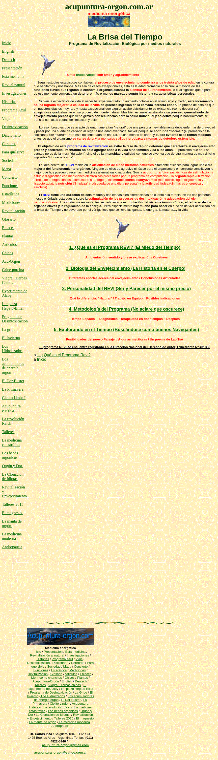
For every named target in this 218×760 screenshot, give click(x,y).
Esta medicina (13, 76)
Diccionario (11, 135)
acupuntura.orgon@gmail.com (65, 745)
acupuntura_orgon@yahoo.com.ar (60, 752)
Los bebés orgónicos (10, 455)
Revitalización (13, 211)
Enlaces (8, 228)
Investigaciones (14, 93)
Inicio (6, 43)
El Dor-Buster (13, 381)
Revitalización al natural (47, 655)
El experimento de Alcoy (56, 687)
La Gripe (81, 692)
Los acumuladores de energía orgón (13, 366)
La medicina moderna (12, 536)
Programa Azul (14, 110)
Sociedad (53, 666)
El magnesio (12, 513)
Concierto (10, 177)
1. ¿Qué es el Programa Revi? (63, 355)
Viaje (6, 118)
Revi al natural (13, 85)
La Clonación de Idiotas (13, 476)
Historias (9, 102)
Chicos (7, 253)
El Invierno (11, 338)
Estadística (10, 194)
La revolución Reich (57, 707)
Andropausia (12, 547)
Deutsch (8, 60)
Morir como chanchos (46, 677)
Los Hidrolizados (12, 348)
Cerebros (9, 144)
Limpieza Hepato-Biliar (13, 306)
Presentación (12, 68)
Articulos (9, 244)
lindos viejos (86, 75)
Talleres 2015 (12, 504)
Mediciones (11, 202)
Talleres (40, 685)
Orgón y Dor (12, 466)
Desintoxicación (15, 127)
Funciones (10, 186)
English (8, 51)
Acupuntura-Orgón (45, 681)
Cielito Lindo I (14, 398)
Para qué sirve (13, 152)
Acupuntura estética (11, 408)
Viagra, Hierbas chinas (64, 685)
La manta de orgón (42, 722)
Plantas (7, 236)
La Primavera (13, 389)
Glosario (9, 219)
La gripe (8, 329)
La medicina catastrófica (12, 442)
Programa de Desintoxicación (15, 319)
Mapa (6, 169)
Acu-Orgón (11, 261)
